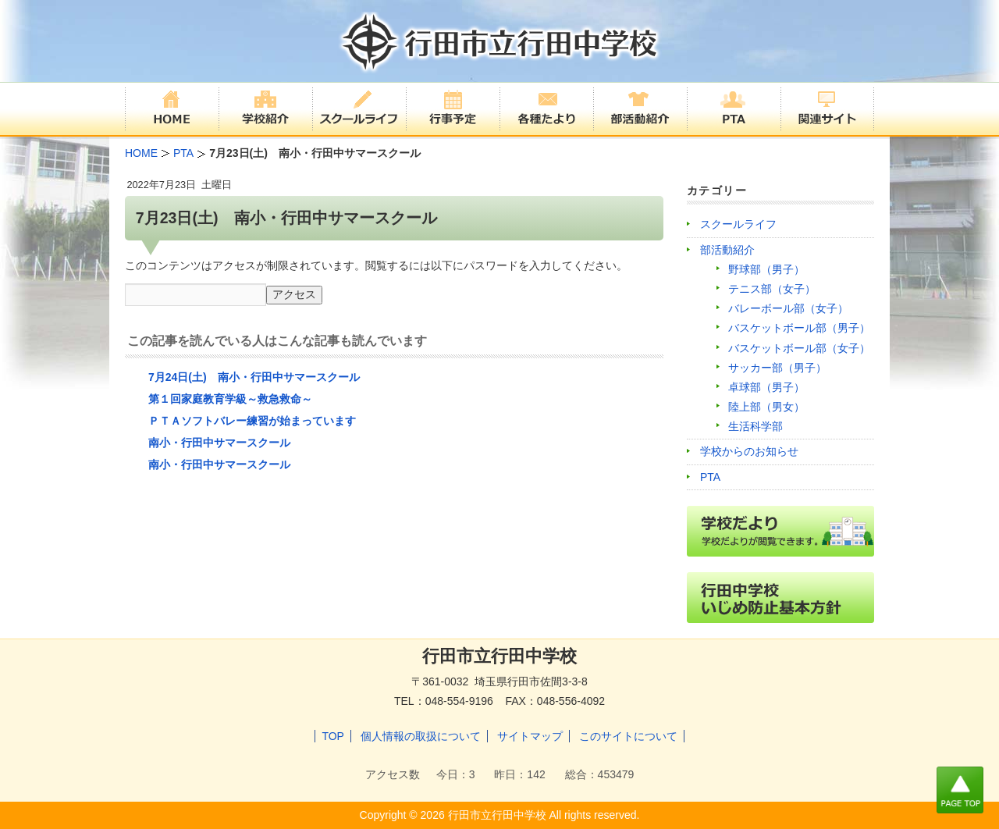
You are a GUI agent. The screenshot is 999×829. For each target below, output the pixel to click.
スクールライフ (738, 224)
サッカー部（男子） (777, 367)
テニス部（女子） (772, 289)
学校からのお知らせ (749, 451)
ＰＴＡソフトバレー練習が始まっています (252, 420)
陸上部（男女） (766, 406)
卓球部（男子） (766, 387)
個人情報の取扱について (421, 736)
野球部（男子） (766, 269)
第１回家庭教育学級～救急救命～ (230, 399)
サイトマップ (530, 736)
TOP (333, 736)
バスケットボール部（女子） (799, 348)
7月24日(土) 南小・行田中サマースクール (254, 377)
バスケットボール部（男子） (799, 328)
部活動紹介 (727, 250)
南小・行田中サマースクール (219, 442)
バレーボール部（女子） (788, 308)
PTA (710, 477)
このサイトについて (628, 736)
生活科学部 (755, 426)
